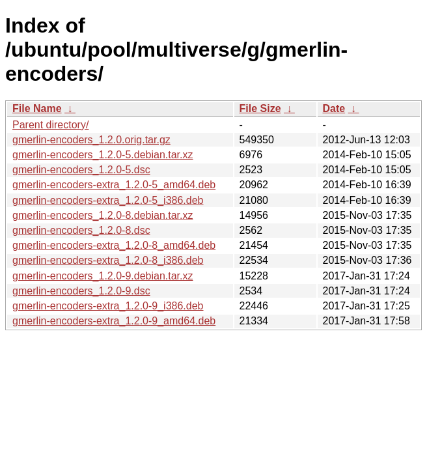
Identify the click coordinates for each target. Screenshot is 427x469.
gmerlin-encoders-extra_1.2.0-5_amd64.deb (113, 184)
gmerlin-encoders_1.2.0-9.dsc (81, 290)
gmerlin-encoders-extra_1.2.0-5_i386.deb (108, 200)
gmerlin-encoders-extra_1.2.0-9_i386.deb (108, 305)
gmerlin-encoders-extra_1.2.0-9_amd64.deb (113, 320)
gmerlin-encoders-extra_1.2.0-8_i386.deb (108, 260)
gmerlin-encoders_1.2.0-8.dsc (81, 230)
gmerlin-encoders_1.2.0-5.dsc (81, 169)
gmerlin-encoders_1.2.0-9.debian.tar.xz (102, 275)
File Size (260, 108)
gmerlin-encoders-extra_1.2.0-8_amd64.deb (113, 245)
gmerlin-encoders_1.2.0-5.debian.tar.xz (102, 154)
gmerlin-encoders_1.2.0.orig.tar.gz (91, 139)
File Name (37, 108)
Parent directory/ (50, 124)
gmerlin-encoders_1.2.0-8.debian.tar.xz (102, 215)
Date (334, 108)
